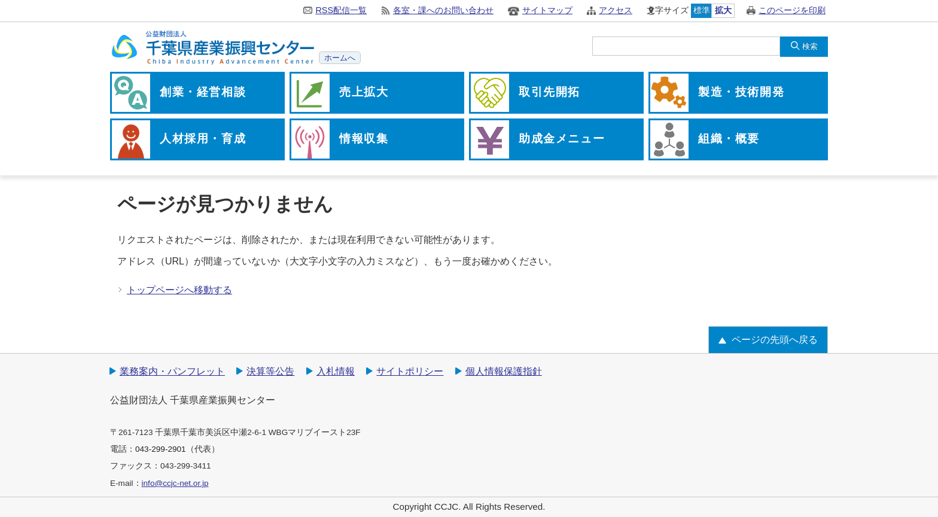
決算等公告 (270, 371)
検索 (810, 46)
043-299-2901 (160, 449)
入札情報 (335, 371)
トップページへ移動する (179, 290)
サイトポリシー (409, 371)
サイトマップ (547, 10)
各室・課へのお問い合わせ (443, 10)
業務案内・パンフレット (172, 371)
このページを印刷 (792, 10)
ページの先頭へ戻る (775, 339)
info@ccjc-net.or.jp (175, 483)
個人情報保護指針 (503, 371)
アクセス (615, 10)
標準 (701, 10)
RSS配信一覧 (341, 10)
